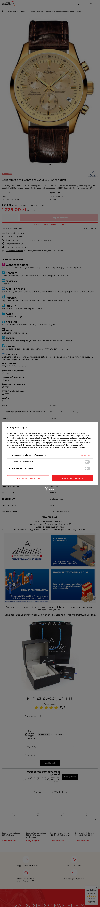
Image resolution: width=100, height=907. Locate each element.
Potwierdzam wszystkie (72, 478)
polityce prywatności (77, 438)
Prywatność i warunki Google (75, 440)
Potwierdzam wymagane (28, 478)
